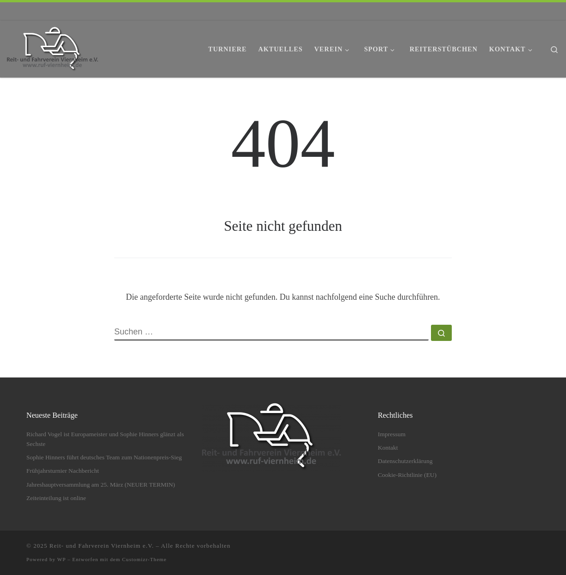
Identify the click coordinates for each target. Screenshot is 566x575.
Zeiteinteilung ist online (56, 498)
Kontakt (388, 447)
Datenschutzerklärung (405, 461)
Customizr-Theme (144, 559)
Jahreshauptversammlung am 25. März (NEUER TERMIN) (100, 484)
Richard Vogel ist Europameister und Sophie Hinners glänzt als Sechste (105, 439)
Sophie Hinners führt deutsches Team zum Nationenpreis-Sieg (104, 457)
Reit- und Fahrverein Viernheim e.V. (101, 545)
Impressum (392, 434)
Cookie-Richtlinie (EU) (407, 474)
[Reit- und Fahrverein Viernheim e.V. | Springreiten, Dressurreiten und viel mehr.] (52, 47)
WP (61, 559)
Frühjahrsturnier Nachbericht (62, 470)
